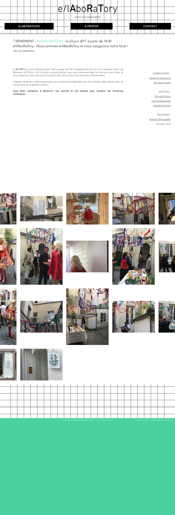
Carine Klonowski (161, 101)
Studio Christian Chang (161, 420)
